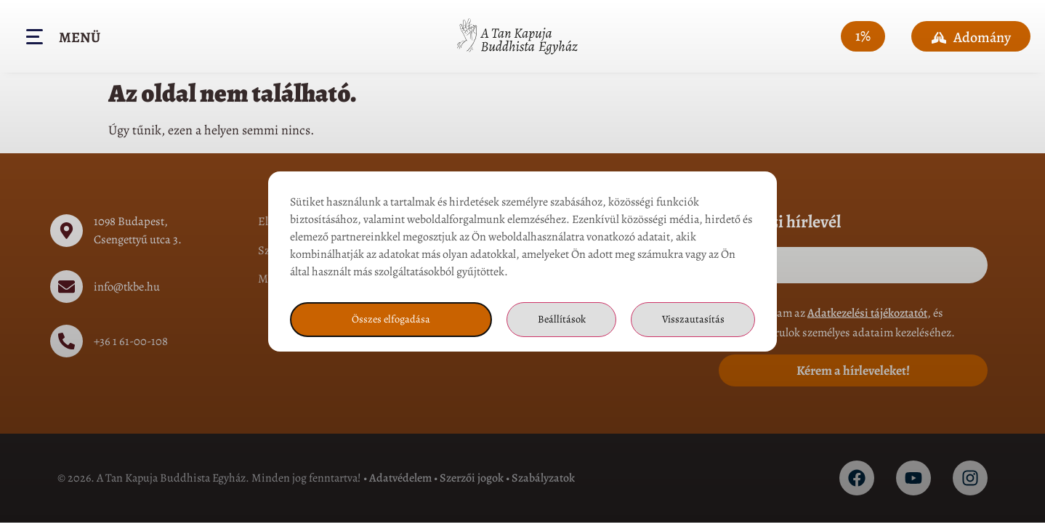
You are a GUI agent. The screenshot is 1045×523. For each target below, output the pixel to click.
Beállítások (560, 329)
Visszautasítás (692, 329)
